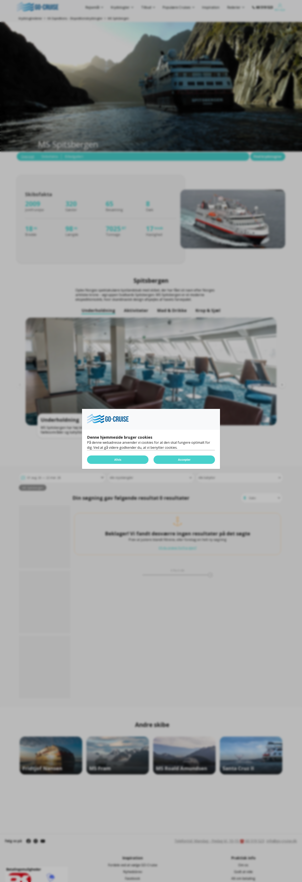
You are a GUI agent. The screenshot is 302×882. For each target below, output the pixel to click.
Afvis (117, 459)
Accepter (184, 459)
